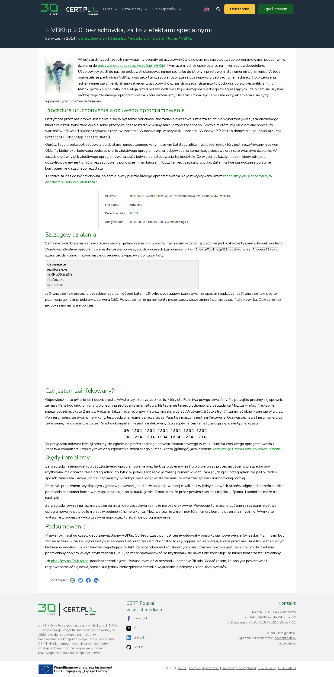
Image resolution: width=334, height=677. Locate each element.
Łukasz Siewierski (92, 38)
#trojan (171, 38)
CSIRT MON (287, 668)
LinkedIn (136, 637)
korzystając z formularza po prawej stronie (246, 449)
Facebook (137, 618)
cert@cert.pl (287, 643)
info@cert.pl (287, 633)
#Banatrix (118, 38)
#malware (155, 38)
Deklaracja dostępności (239, 668)
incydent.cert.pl (285, 638)
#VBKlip (185, 38)
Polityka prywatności (204, 668)
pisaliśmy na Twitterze (69, 560)
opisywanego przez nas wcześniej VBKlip (131, 65)
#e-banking (137, 38)
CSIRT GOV (267, 668)
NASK (182, 668)
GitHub (135, 647)
